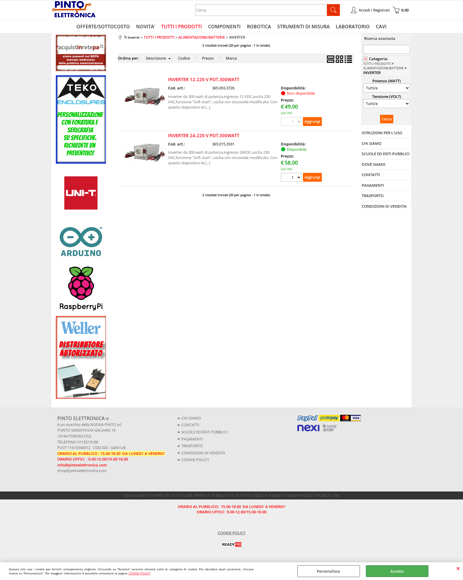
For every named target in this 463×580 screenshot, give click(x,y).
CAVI (380, 27)
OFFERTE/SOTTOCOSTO (104, 27)
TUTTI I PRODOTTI (182, 27)
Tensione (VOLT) (386, 96)
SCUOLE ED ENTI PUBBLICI (204, 432)
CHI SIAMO (191, 418)
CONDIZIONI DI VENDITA (203, 453)
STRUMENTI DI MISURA (303, 27)
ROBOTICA (259, 27)
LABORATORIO (352, 27)
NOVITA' (146, 27)
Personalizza (328, 571)
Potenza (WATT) (386, 81)
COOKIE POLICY (139, 573)
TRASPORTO (192, 446)
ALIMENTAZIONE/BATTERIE (383, 68)
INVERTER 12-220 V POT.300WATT (203, 80)
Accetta (397, 571)
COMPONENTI (224, 27)
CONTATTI (190, 425)
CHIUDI (458, 568)
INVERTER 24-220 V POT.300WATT (203, 136)
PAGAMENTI (192, 439)
